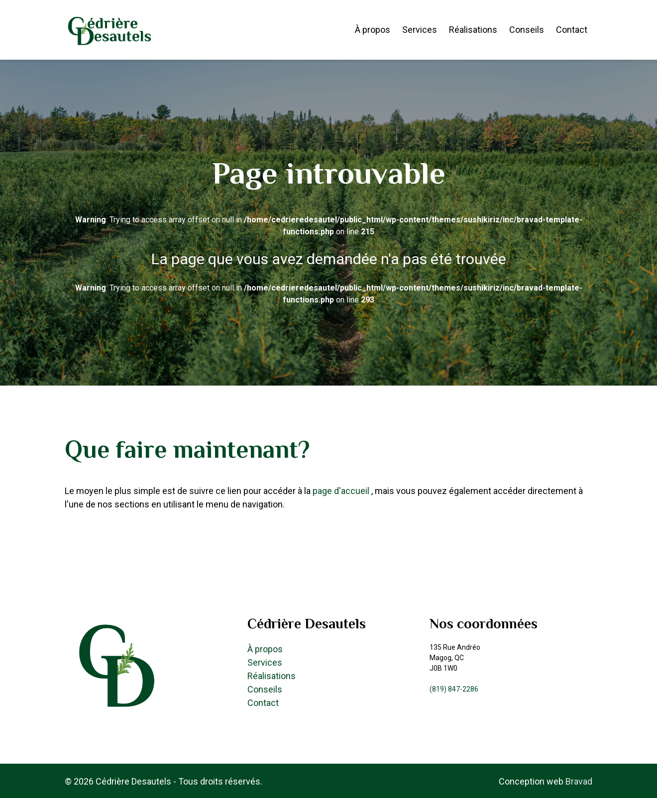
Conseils (526, 29)
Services (419, 29)
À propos (372, 29)
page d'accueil (342, 491)
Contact (571, 29)
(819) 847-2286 (454, 689)
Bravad (578, 781)
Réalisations (473, 29)
